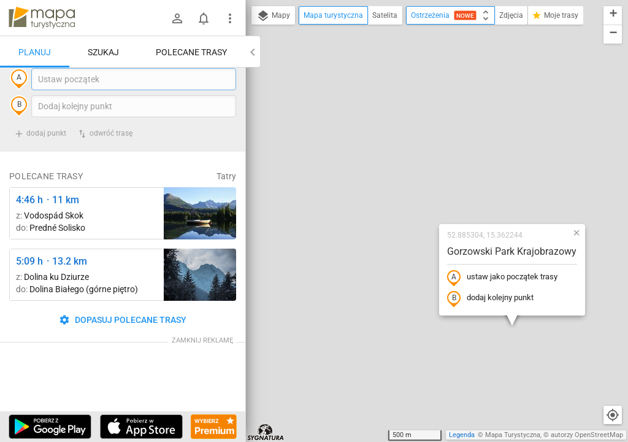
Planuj (34, 52)
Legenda (462, 435)
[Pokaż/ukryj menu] (230, 18)
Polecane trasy (191, 52)
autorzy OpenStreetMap (587, 435)
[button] (501, 122)
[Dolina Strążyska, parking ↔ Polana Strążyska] (200, 300)
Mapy (273, 16)
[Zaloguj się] (177, 18)
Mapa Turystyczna (512, 435)
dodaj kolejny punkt (415, 188)
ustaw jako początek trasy (427, 167)
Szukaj (103, 52)
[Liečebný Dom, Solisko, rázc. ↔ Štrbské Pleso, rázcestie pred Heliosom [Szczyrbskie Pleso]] (200, 238)
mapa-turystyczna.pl (41, 18)
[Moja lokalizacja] (612, 415)
